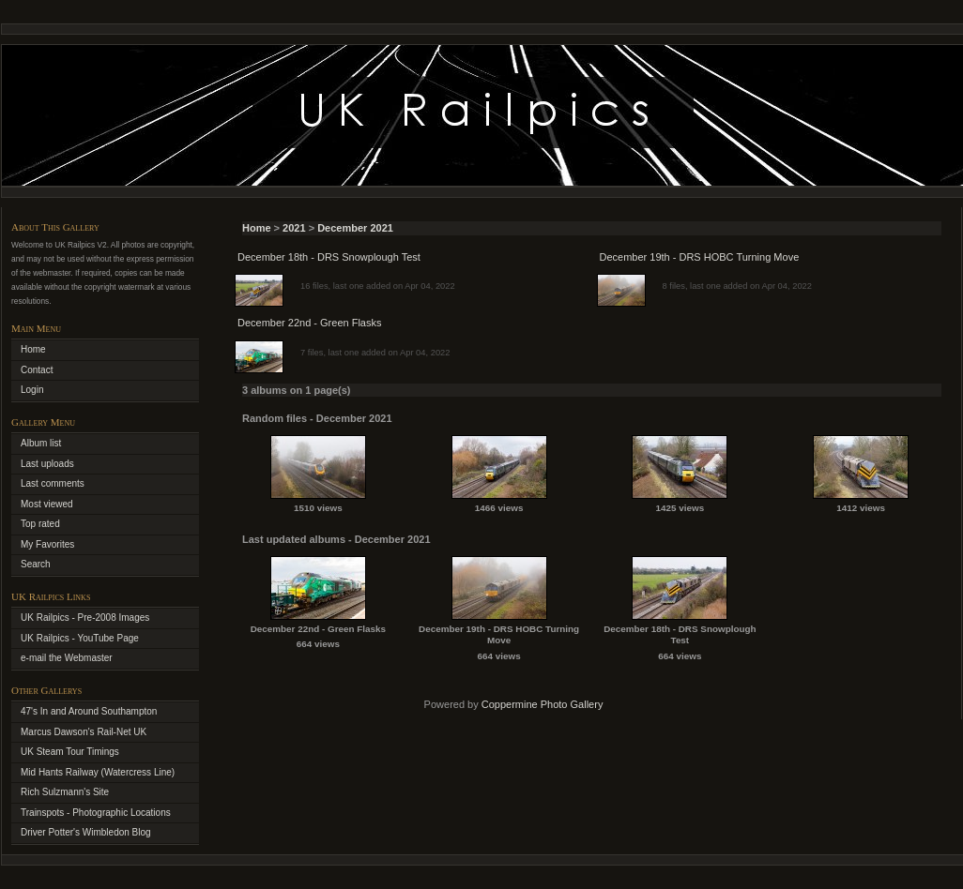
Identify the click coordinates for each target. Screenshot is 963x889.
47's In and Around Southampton (89, 711)
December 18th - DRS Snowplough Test (328, 257)
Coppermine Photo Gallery (543, 704)
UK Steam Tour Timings (70, 751)
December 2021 (355, 228)
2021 (294, 228)
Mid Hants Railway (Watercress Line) (98, 772)
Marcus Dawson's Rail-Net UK (83, 732)
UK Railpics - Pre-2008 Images (85, 617)
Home (256, 228)
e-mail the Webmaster (67, 658)
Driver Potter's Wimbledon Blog (86, 832)
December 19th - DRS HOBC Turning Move (700, 257)
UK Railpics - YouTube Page (80, 638)
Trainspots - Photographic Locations (96, 812)
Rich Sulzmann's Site (65, 792)
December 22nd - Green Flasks (309, 322)
